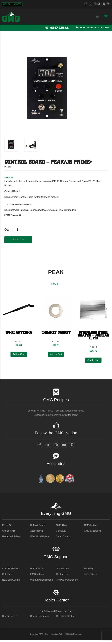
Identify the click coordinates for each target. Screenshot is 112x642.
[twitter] (90, 4)
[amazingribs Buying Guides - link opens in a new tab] (41, 481)
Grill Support (62, 570)
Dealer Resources (39, 618)
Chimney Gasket (55, 333)
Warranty (88, 570)
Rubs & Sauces (38, 527)
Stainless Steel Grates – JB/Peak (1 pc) (93, 336)
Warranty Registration (41, 581)
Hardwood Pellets (11, 538)
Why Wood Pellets (39, 538)
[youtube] (103, 4)
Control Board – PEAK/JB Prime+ (48, 162)
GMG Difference (92, 532)
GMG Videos (37, 576)
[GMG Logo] (11, 16)
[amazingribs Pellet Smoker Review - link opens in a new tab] (59, 481)
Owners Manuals (11, 570)
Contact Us (62, 576)
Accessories (36, 532)
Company (61, 532)
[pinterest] (108, 4)
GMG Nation (90, 527)
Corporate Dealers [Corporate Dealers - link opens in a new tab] (65, 618)
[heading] (8, 177)
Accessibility (90, 576)
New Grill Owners (12, 4)
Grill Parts (7, 576)
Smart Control (63, 538)
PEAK (56, 272)
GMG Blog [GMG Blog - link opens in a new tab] (61, 527)
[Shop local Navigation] (56, 28)
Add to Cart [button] (19, 355)
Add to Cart (18, 239)
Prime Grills (8, 527)
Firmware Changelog (67, 581)
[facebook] (86, 4)
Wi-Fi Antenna (18, 333)
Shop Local (56, 27)
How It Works (37, 570)
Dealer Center (9, 618)
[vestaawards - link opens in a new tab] (50, 481)
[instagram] (95, 4)
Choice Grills (8, 532)
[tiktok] (99, 4)
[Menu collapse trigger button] (97, 16)
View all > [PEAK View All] (56, 284)
